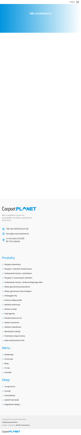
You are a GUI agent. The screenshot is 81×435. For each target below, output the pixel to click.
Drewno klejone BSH (13, 300)
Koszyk (7, 391)
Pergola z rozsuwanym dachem (18, 278)
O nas (7, 368)
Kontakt (7, 372)
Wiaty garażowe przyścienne (17, 287)
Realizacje (8, 354)
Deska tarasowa (11, 322)
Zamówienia (9, 395)
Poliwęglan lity (10, 296)
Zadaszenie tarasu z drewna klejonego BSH (23, 282)
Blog (6, 363)
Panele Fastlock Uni (13, 318)
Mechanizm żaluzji (12, 331)
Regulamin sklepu (12, 404)
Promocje (8, 359)
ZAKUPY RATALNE (11, 400)
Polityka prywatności (9, 422)
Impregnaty (9, 313)
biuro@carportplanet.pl (17, 233)
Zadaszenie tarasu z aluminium (18, 273)
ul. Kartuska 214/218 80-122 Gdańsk (15, 240)
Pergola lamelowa (12, 264)
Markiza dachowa (12, 304)
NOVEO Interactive (23, 425)
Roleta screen (10, 309)
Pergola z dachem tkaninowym (18, 269)
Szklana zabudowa (12, 327)
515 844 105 (23, 228)
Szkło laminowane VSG (14, 340)
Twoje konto (9, 386)
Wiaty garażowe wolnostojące (17, 291)
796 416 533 (11, 228)
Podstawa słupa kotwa (14, 336)
